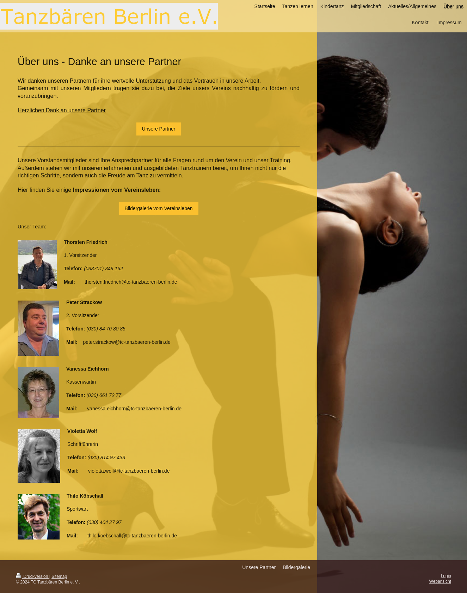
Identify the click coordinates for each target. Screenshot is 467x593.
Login (446, 575)
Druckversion (32, 576)
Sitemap (59, 576)
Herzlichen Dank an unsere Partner (62, 110)
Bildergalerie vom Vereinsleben (159, 208)
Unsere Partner (159, 129)
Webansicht (440, 581)
